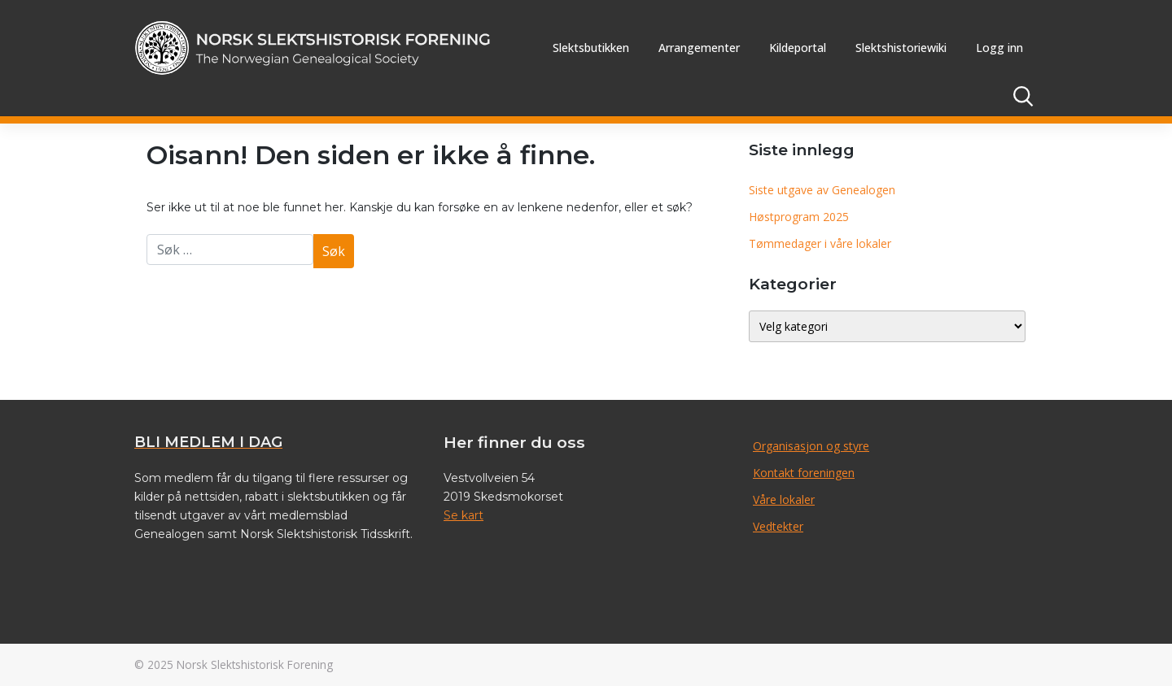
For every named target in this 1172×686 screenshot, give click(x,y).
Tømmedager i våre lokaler (820, 243)
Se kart (463, 515)
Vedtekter (778, 526)
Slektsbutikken (591, 47)
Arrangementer (699, 47)
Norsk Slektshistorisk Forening (255, 664)
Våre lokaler (784, 499)
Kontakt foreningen (804, 472)
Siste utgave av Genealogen (822, 190)
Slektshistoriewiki (901, 47)
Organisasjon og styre (811, 446)
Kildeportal (797, 47)
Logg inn (999, 47)
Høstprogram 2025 (799, 216)
